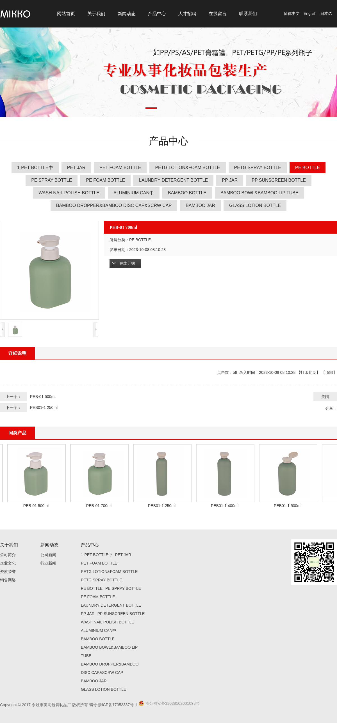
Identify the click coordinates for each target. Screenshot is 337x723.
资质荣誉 (8, 571)
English (310, 13)
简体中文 (292, 13)
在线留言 (218, 13)
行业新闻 (48, 563)
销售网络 (8, 580)
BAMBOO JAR (200, 205)
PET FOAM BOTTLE (120, 167)
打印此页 (308, 372)
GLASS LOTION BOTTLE (255, 205)
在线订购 (127, 263)
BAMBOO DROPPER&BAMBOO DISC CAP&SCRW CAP (114, 205)
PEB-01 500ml (42, 396)
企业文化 (8, 563)
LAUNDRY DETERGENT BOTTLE (173, 180)
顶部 (329, 372)
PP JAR (230, 180)
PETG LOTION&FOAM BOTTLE (187, 167)
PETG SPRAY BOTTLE (257, 167)
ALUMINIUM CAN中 (133, 192)
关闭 (325, 396)
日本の (326, 13)
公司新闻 (48, 554)
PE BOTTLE (307, 167)
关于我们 (96, 13)
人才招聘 (187, 13)
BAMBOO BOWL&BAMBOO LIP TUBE (259, 192)
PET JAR (76, 167)
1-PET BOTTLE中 (35, 167)
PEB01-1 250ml (44, 407)
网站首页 (66, 13)
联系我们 (248, 13)
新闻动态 (127, 13)
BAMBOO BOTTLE (187, 192)
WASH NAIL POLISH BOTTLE (68, 192)
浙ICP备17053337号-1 (117, 705)
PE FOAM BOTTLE (105, 180)
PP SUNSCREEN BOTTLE (279, 180)
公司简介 (8, 554)
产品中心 (157, 13)
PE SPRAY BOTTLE (51, 180)
